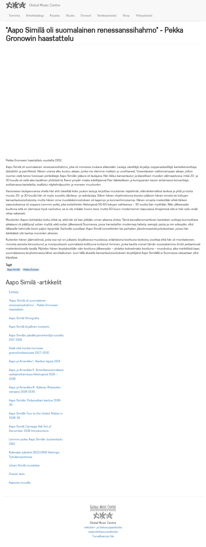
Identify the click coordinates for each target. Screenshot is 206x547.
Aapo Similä (13, 269)
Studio (70, 15)
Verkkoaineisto (107, 15)
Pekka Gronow (31, 269)
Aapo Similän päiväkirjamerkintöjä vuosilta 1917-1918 (36, 337)
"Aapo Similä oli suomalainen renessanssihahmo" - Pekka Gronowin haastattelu (33, 305)
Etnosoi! (86, 15)
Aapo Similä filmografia (24, 318)
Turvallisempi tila (103, 536)
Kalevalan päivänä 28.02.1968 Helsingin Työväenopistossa (34, 454)
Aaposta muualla (19, 482)
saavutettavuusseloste (103, 532)
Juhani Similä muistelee (24, 465)
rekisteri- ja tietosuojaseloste (103, 527)
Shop (126, 15)
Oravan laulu (17, 474)
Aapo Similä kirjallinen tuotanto (29, 326)
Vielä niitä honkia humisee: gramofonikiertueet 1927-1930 (29, 350)
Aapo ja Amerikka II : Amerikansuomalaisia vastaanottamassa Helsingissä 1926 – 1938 (36, 374)
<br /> (103, 103)
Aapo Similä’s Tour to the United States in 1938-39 (36, 416)
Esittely (13, 292)
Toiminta (14, 15)
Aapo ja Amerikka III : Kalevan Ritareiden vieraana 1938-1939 (35, 389)
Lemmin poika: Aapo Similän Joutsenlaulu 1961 (36, 441)
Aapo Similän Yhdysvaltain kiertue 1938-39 (35, 402)
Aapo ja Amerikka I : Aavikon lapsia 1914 (34, 361)
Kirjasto (55, 15)
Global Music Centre (44, 5)
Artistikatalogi (35, 15)
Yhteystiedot (144, 15)
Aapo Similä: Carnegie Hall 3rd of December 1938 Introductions (30, 429)
